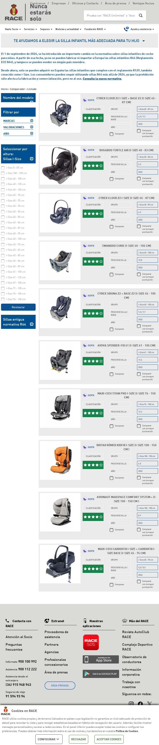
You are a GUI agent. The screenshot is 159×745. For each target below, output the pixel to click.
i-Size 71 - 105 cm (16, 288)
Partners (51, 644)
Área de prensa (115, 3)
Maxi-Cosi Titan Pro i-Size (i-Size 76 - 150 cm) (127, 395)
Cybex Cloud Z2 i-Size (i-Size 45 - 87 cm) (126, 198)
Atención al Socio (19, 637)
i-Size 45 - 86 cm (15, 260)
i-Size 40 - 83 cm (15, 211)
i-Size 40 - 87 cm (15, 227)
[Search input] (111, 15)
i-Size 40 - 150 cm (16, 189)
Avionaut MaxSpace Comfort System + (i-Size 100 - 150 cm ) (126, 499)
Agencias (52, 652)
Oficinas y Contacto (85, 3)
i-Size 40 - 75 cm (15, 200)
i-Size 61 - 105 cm (16, 271)
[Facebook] (140, 702)
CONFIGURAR (49, 739)
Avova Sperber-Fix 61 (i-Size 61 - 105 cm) (126, 345)
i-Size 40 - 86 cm (15, 222)
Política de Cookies (127, 731)
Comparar (119, 133)
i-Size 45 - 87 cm (15, 266)
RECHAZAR (78, 739)
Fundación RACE (93, 29)
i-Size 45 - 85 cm (15, 255)
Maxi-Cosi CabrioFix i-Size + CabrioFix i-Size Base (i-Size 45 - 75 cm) (126, 551)
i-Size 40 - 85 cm (15, 216)
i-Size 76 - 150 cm (16, 299)
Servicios (29, 29)
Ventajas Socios (143, 3)
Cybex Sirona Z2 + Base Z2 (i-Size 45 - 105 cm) (127, 295)
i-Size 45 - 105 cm (16, 238)
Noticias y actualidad (67, 29)
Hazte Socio (11, 29)
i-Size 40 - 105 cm (16, 178)
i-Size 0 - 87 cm (14, 167)
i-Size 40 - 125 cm (16, 184)
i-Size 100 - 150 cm (16, 173)
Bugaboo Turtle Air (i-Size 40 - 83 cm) (126, 150)
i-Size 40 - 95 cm (15, 233)
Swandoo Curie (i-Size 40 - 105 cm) (126, 245)
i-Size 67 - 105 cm (16, 282)
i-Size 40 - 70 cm (15, 194)
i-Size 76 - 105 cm (16, 293)
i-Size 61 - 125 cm (16, 277)
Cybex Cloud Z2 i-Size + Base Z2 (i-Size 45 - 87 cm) (126, 100)
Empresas (59, 3)
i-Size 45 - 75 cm (15, 244)
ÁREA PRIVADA (60, 685)
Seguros (45, 29)
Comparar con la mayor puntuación (148, 133)
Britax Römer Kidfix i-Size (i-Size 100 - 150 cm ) (126, 447)
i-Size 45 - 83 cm (15, 249)
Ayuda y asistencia (141, 29)
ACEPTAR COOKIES (109, 739)
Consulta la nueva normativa (102, 78)
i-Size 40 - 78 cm (15, 205)
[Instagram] (131, 702)
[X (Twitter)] (149, 702)
